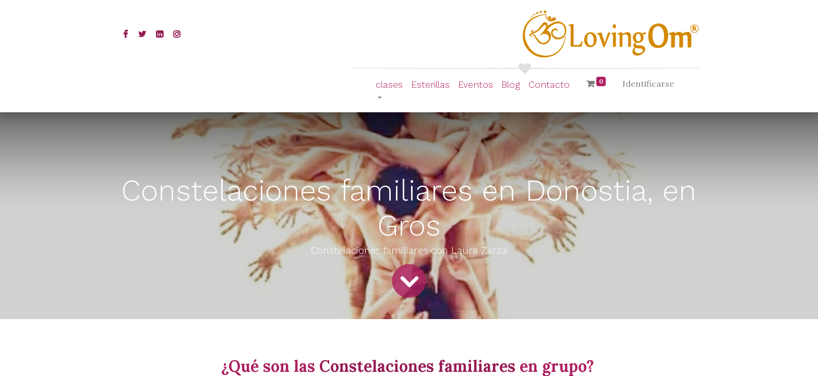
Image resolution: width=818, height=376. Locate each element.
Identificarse (648, 83)
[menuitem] (430, 84)
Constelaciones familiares (419, 366)
